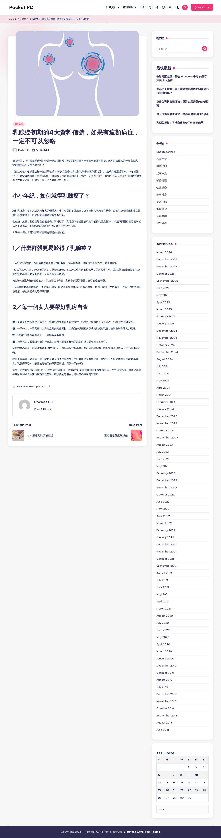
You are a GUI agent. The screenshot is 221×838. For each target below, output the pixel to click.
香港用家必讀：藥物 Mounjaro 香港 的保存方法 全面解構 (181, 78)
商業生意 (161, 159)
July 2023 (162, 451)
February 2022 (165, 530)
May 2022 (162, 508)
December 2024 (166, 330)
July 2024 (162, 366)
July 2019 (162, 687)
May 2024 (162, 380)
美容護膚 (161, 194)
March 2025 (164, 309)
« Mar (162, 809)
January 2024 (165, 409)
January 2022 (165, 537)
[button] (202, 7)
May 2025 (162, 295)
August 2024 (164, 359)
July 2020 (162, 623)
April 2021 (162, 601)
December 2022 (166, 480)
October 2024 (165, 345)
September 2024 (167, 352)
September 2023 (167, 437)
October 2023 (165, 430)
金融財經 (161, 216)
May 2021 (162, 594)
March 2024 (164, 394)
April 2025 (163, 302)
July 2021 (162, 580)
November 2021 (166, 551)
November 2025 (166, 266)
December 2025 (166, 259)
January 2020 (165, 658)
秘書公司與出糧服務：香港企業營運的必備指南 (182, 103)
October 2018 (165, 708)
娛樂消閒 (161, 166)
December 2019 (166, 665)
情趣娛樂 (161, 187)
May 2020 (162, 637)
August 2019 (164, 680)
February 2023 (165, 473)
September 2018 (166, 715)
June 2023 (163, 459)
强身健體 (19, 124)
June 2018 (162, 729)
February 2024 (165, 402)
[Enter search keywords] (182, 48)
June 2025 (163, 288)
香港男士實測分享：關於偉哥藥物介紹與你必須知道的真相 (182, 91)
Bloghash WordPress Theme (142, 831)
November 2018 (166, 701)
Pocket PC (21, 7)
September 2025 (167, 280)
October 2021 (165, 558)
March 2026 (164, 252)
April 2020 (163, 644)
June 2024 (163, 373)
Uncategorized (165, 152)
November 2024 (166, 337)
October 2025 (165, 273)
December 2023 (166, 416)
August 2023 (164, 444)
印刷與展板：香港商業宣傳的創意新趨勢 (179, 122)
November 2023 (166, 423)
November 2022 (166, 487)
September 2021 (166, 566)
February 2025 (165, 316)
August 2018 (164, 722)
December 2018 (166, 694)
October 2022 (165, 494)
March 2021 (163, 608)
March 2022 (164, 523)
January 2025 (165, 323)
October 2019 (165, 672)
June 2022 (163, 501)
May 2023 (162, 466)
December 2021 (166, 544)
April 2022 (163, 516)
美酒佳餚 (161, 202)
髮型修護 (161, 223)
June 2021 (162, 587)
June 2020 (163, 630)
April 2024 (163, 387)
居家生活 (161, 173)
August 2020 (164, 615)
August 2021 (164, 573)
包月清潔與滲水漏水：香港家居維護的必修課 (182, 114)
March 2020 (164, 651)
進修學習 (161, 209)
